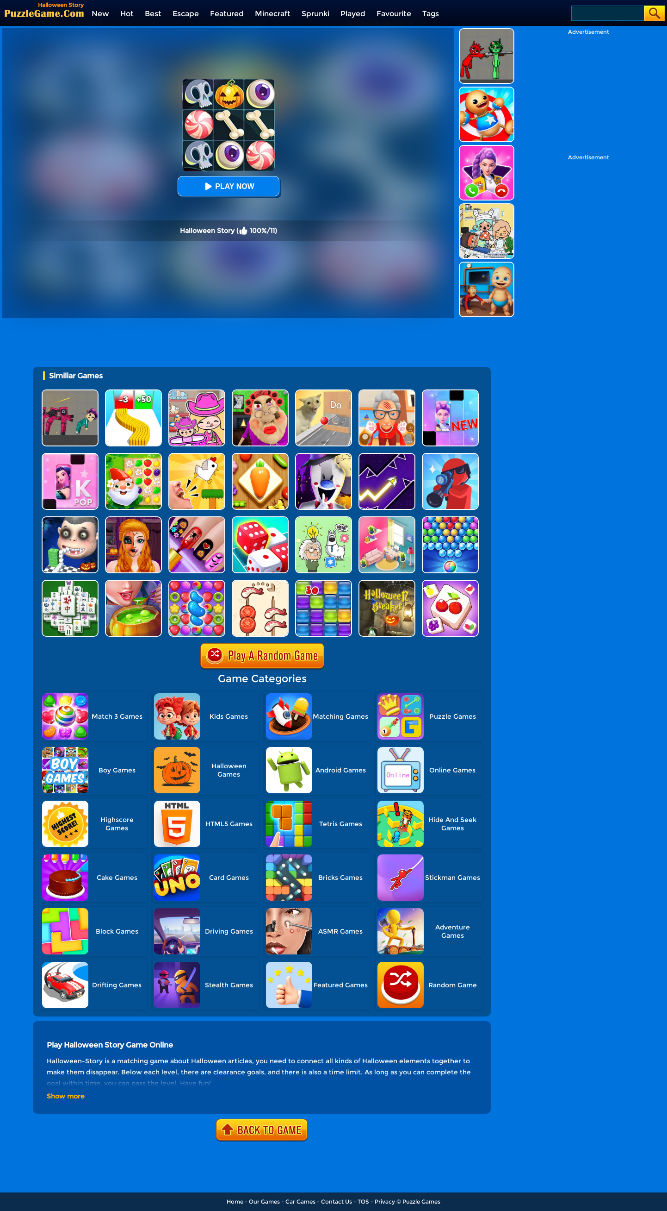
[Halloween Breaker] (386, 583)
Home (235, 1201)
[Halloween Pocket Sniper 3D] (450, 456)
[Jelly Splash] (323, 583)
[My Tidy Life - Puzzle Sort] (386, 519)
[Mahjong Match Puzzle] (70, 583)
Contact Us (336, 1201)
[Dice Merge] (260, 519)
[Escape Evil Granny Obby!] (260, 392)
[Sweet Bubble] (450, 519)
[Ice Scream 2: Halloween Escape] (323, 456)
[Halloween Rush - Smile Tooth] (70, 519)
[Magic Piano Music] (450, 392)
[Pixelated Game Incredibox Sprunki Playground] (486, 31)
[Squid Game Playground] (70, 392)
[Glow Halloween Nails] (196, 519)
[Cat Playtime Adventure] (386, 392)
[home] (44, 13)
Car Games (300, 1201)
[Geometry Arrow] (386, 456)
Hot (127, 13)
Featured (227, 13)
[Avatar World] (196, 392)
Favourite (394, 13)
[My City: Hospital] (486, 206)
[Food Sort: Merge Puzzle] (260, 583)
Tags (430, 13)
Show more (66, 1096)
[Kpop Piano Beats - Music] (70, 456)
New (100, 13)
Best (153, 13)
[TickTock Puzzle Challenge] (323, 392)
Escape (186, 13)
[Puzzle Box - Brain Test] (323, 519)
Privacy (385, 1201)
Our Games (264, 1201)
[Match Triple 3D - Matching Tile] (260, 456)
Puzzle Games (421, 1201)
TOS (363, 1201)
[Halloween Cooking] (133, 583)
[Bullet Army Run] (133, 392)
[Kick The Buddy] (486, 90)
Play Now (228, 186)
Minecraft (272, 13)
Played (352, 13)
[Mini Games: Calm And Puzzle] (196, 456)
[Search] (607, 13)
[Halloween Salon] (133, 519)
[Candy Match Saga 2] (196, 583)
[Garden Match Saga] (133, 456)
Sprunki (315, 13)
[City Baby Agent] (486, 265)
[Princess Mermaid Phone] (486, 148)
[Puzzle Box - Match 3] (450, 583)
